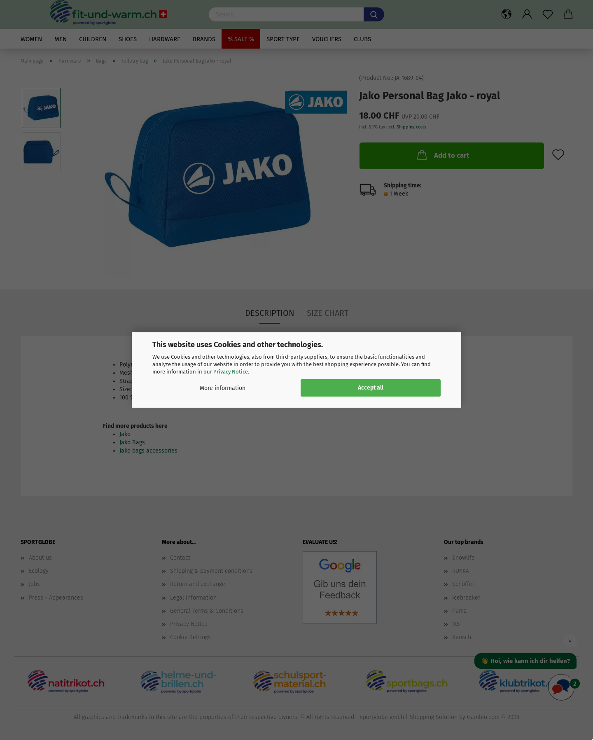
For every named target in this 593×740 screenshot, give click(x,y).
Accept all (370, 387)
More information (222, 388)
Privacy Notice (230, 372)
